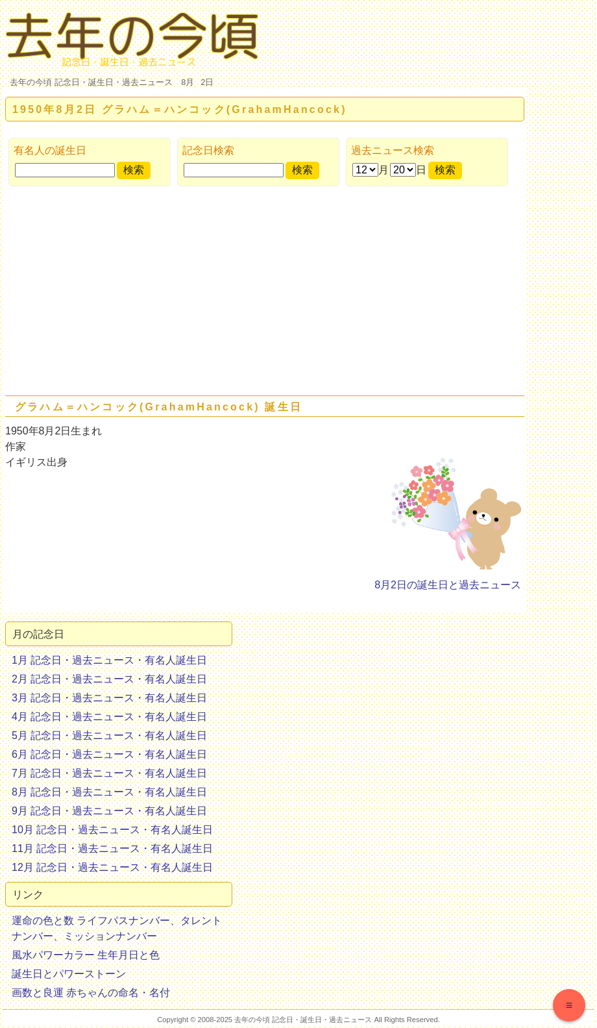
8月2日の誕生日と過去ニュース (447, 584)
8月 (187, 82)
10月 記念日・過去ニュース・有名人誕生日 (112, 829)
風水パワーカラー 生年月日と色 (86, 954)
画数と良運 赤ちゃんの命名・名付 (91, 992)
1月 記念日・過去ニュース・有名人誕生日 (109, 660)
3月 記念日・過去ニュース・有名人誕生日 (109, 697)
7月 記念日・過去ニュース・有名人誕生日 (109, 773)
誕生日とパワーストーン (69, 973)
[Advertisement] (265, 293)
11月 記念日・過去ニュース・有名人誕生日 (112, 848)
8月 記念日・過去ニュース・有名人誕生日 (109, 791)
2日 (207, 82)
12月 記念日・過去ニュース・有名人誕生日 (112, 867)
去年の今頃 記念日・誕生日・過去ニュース (91, 82)
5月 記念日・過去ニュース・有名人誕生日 (109, 735)
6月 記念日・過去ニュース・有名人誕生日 (109, 754)
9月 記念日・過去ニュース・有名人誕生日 (109, 810)
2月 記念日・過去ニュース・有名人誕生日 (109, 678)
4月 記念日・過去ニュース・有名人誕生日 (109, 716)
